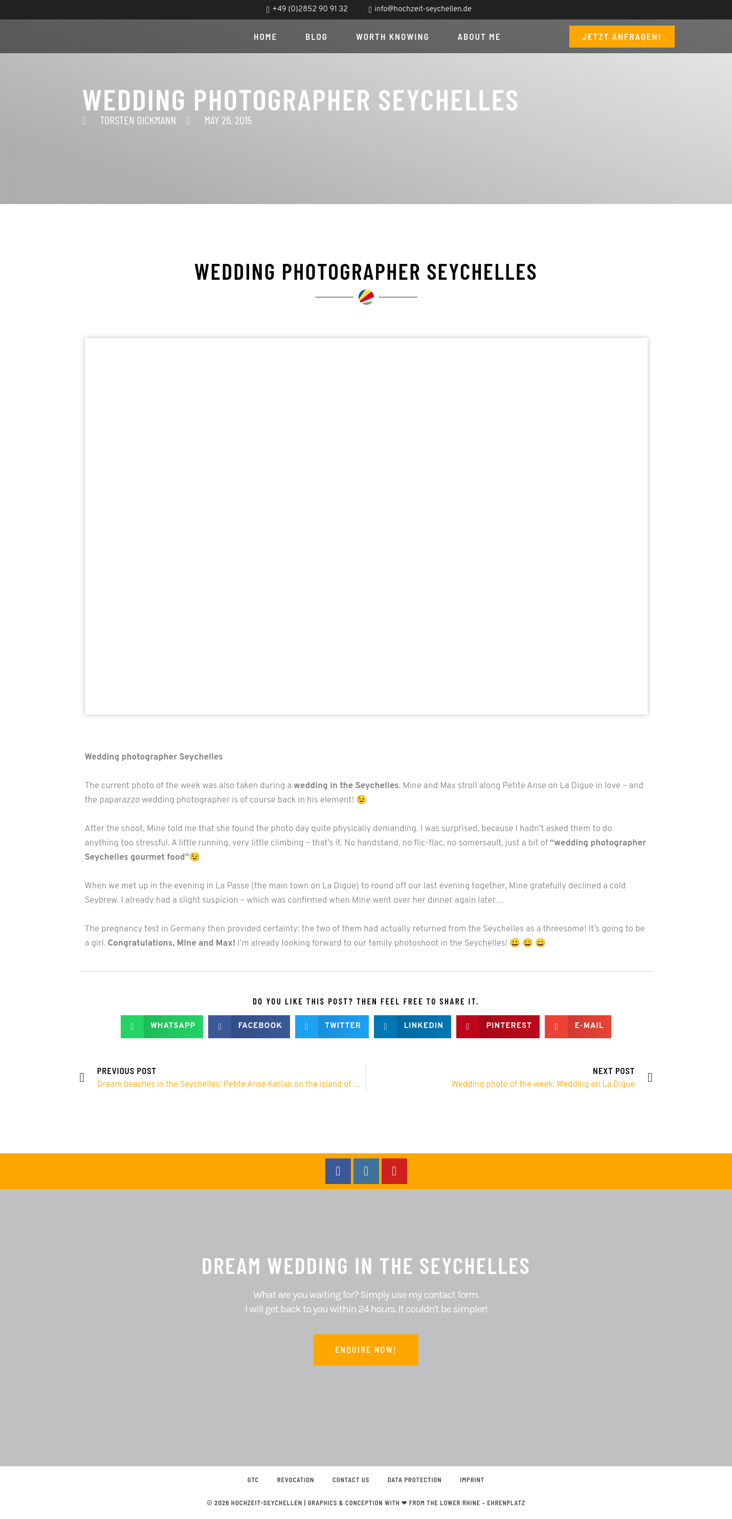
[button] (162, 1026)
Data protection (417, 1482)
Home (265, 36)
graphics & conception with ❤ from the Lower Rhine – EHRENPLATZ (416, 1506)
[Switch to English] (677, 10)
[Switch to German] (658, 10)
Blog (316, 36)
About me (479, 36)
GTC (247, 1482)
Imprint (478, 1482)
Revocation (293, 1482)
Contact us (350, 1482)
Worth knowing (393, 36)
